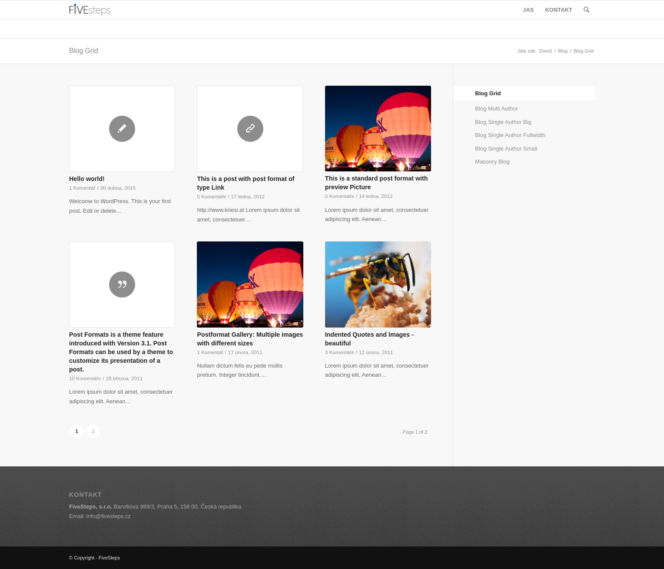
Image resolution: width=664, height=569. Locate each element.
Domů (545, 51)
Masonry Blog (492, 161)
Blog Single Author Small (506, 148)
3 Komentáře (339, 352)
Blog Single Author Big (503, 122)
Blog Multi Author (496, 108)
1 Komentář (82, 188)
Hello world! (87, 178)
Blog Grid (83, 50)
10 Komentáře (85, 378)
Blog (563, 51)
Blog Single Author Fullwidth (510, 135)
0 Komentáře (211, 196)
